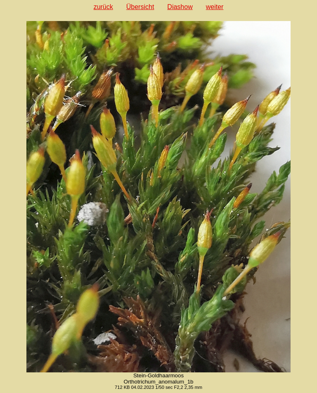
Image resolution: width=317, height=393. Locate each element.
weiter (215, 6)
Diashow (179, 6)
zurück (103, 6)
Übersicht (140, 6)
